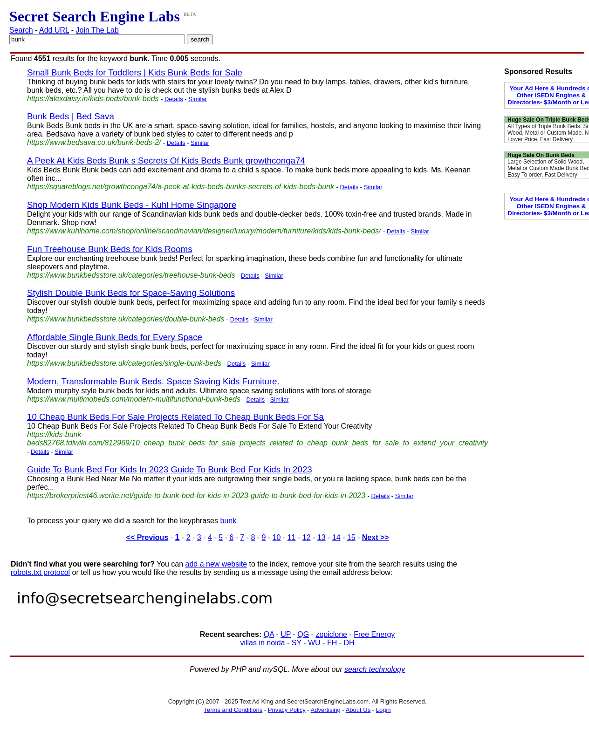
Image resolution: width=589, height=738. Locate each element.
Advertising (326, 709)
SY (296, 643)
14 (336, 537)
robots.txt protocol (40, 572)
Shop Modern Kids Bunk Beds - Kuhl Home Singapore (131, 205)
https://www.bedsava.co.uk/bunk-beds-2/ (94, 142)
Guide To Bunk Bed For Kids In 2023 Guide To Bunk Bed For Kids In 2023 (169, 469)
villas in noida (262, 643)
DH (348, 643)
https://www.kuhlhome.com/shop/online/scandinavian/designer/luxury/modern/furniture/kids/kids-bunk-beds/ (204, 231)
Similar (197, 99)
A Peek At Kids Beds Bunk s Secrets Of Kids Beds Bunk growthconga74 (166, 160)
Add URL (54, 30)
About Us (358, 709)
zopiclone (331, 634)
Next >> (375, 537)
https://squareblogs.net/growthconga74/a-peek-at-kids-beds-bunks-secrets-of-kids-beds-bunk (180, 187)
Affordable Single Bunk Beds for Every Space (114, 337)
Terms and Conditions (233, 709)
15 (351, 537)
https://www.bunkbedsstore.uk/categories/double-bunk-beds (125, 319)
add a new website (216, 564)
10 (277, 537)
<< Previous (147, 537)
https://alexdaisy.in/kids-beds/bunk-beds (93, 98)
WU (314, 643)
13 (321, 537)
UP (286, 634)
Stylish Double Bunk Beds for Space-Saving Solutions (131, 293)
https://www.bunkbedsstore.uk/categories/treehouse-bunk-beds (131, 275)
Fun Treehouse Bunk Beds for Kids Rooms (109, 249)
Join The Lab (97, 30)
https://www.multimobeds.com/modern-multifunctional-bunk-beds (133, 399)
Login (383, 709)
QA (269, 634)
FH (332, 643)
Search (21, 30)
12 (306, 537)
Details (173, 99)
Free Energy (374, 634)
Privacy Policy (287, 709)
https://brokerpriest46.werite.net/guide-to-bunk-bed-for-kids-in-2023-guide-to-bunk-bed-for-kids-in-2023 (196, 495)
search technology (374, 669)
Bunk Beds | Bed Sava (70, 116)
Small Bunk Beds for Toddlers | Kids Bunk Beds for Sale (134, 72)
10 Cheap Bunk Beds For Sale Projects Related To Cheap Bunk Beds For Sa (175, 417)
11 (292, 537)
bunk (228, 521)
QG (303, 634)
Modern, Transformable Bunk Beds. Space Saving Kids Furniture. (153, 381)
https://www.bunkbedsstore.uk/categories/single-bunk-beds (124, 363)
